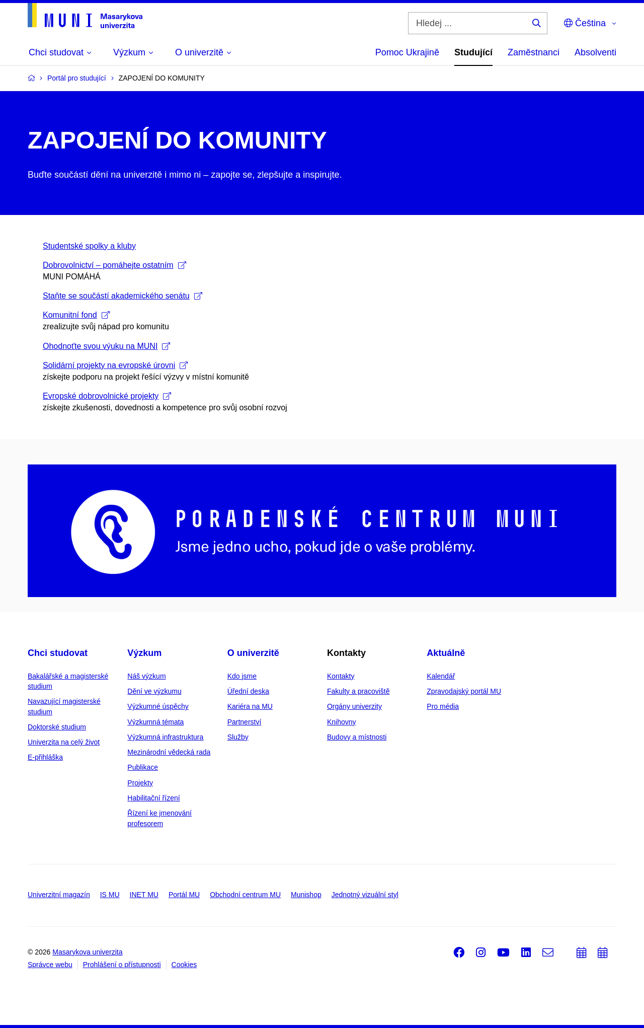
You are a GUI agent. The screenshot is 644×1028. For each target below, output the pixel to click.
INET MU (144, 895)
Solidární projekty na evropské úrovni (115, 365)
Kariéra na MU (250, 706)
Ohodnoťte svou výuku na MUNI (106, 346)
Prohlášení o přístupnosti (122, 965)
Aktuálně (446, 653)
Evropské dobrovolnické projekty (107, 396)
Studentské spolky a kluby (89, 246)
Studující (473, 52)
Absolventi (595, 52)
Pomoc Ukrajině (407, 52)
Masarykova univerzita (87, 952)
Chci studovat (58, 653)
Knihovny (341, 722)
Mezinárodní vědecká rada (168, 752)
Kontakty (340, 676)
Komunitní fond (76, 315)
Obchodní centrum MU (245, 895)
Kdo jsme (242, 676)
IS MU (110, 895)
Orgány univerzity (354, 706)
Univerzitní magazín (59, 895)
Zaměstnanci (533, 52)
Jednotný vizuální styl (365, 895)
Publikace (142, 767)
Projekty (140, 783)
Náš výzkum (146, 676)
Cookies (184, 965)
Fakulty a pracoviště (358, 691)
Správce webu (50, 965)
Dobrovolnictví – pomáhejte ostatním (114, 265)
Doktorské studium (57, 727)
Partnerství (244, 722)
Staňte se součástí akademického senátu (122, 295)
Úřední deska (248, 691)
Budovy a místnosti (356, 737)
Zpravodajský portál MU (464, 691)
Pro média (443, 706)
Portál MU (184, 895)
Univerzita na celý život (64, 742)
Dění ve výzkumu (154, 691)
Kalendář (441, 676)
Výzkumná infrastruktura (165, 737)
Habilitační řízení (153, 798)
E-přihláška (45, 757)
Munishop (306, 895)
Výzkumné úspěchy (157, 706)
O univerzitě (253, 653)
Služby (238, 737)
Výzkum (144, 653)
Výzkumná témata (155, 722)
